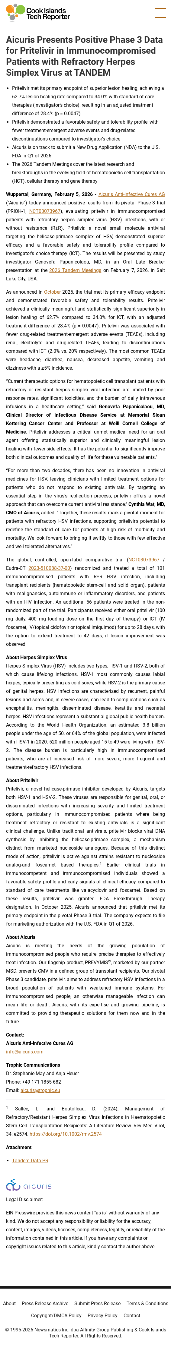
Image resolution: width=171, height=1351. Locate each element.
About (9, 1303)
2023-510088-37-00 (49, 568)
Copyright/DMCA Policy (56, 1315)
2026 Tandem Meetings (75, 270)
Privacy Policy (103, 1315)
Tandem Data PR (30, 1160)
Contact (132, 1315)
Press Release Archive (45, 1303)
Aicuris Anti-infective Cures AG (131, 194)
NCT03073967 (44, 211)
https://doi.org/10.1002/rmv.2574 (66, 1134)
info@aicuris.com (25, 1052)
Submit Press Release (97, 1303)
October (52, 292)
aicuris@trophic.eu (40, 1090)
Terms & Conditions (147, 1303)
